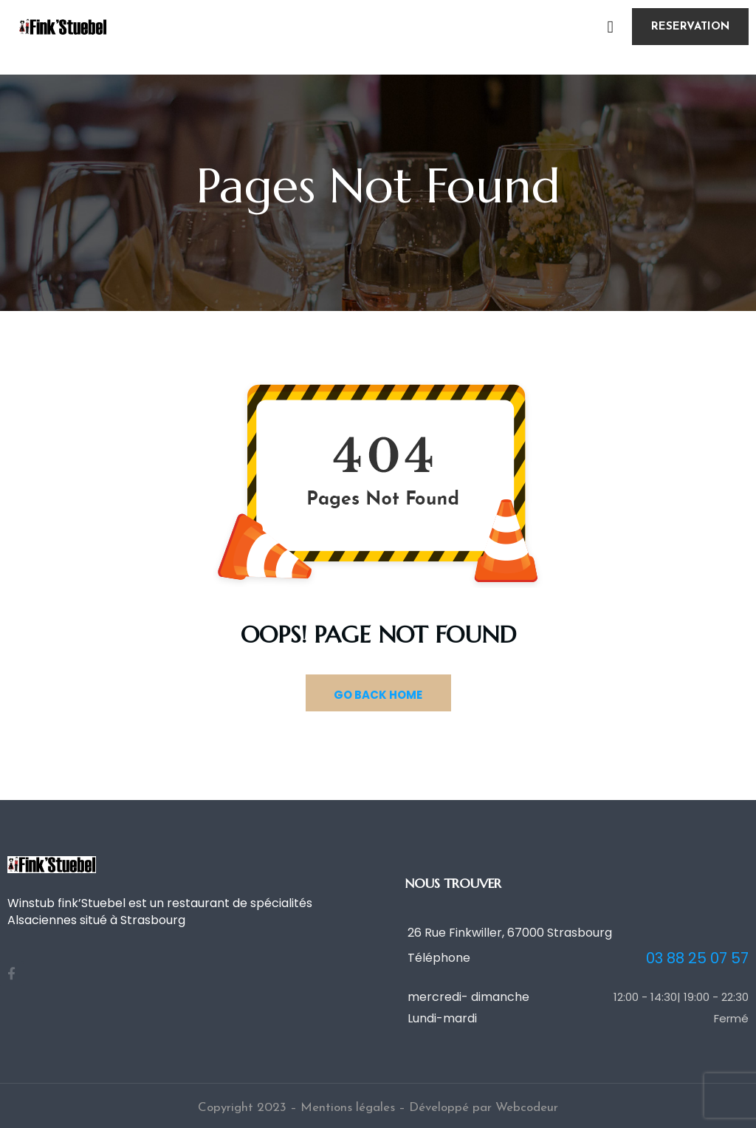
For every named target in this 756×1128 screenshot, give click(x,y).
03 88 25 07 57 (697, 958)
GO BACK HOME (378, 695)
